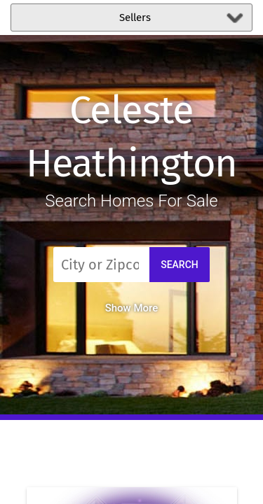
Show (131, 308)
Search (179, 264)
